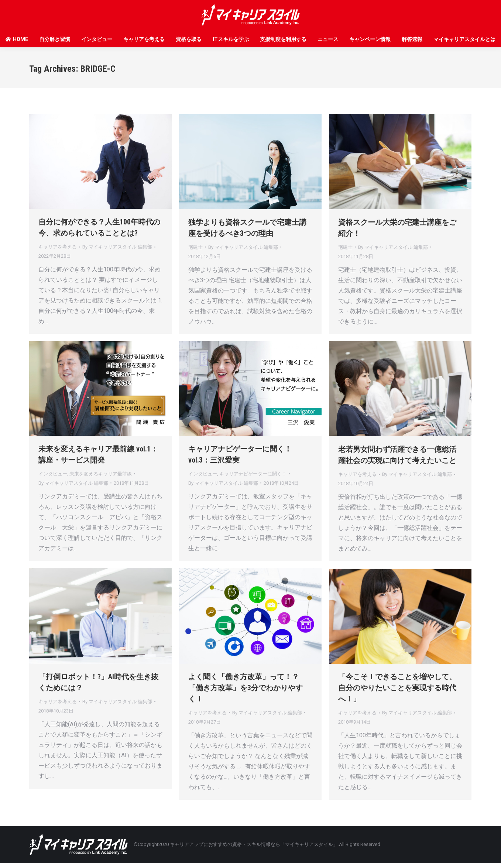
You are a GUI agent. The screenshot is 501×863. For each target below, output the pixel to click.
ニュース (328, 39)
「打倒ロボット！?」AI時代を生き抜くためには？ (98, 682)
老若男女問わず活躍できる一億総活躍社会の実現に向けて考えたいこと (397, 455)
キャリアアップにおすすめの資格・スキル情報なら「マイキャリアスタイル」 (254, 844)
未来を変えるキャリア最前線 (100, 474)
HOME (17, 39)
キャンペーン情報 (370, 39)
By (117, 247)
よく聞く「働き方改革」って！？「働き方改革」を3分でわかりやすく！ (245, 687)
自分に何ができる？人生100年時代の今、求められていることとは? (99, 227)
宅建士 (195, 247)
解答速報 (412, 39)
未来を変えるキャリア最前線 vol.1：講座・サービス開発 (98, 454)
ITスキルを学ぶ (231, 39)
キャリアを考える (144, 39)
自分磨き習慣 (54, 39)
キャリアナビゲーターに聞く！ (252, 474)
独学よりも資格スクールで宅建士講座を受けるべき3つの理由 (247, 228)
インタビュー (96, 39)
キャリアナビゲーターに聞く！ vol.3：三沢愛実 (240, 454)
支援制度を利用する (283, 39)
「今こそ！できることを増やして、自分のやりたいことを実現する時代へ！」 (397, 687)
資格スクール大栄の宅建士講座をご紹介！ (397, 228)
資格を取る (189, 39)
